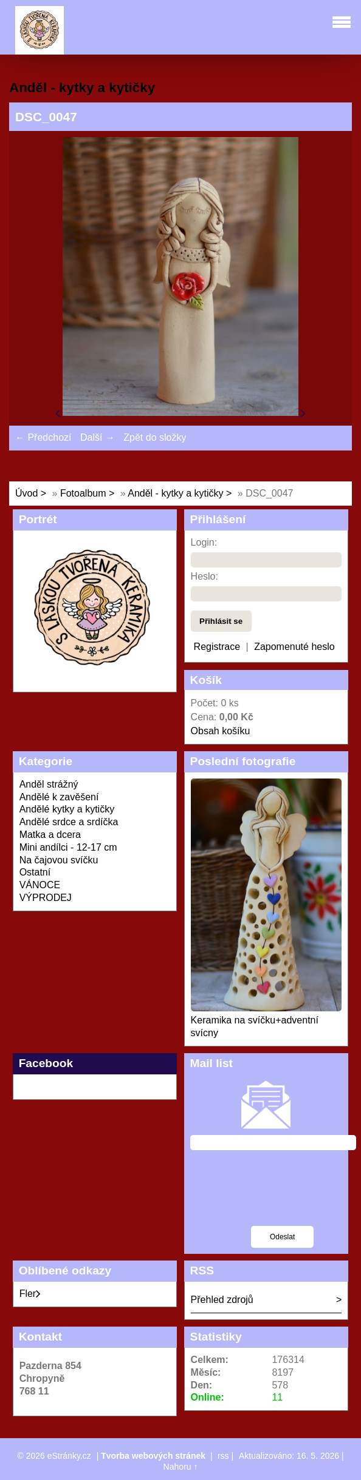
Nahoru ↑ (180, 1467)
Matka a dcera (50, 834)
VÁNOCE (40, 885)
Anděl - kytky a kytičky (175, 493)
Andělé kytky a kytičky (67, 809)
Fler (30, 1293)
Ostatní (35, 872)
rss (223, 1456)
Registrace (217, 646)
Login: (204, 542)
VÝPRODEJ (45, 897)
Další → (97, 437)
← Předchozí (43, 437)
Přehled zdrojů (222, 1299)
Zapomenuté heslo (294, 646)
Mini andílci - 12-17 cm (68, 847)
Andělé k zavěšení (59, 797)
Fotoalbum (83, 493)
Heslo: (204, 576)
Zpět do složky (154, 437)
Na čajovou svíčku (58, 860)
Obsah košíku (220, 731)
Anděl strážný (48, 784)
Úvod (26, 493)
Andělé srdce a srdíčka (69, 822)
